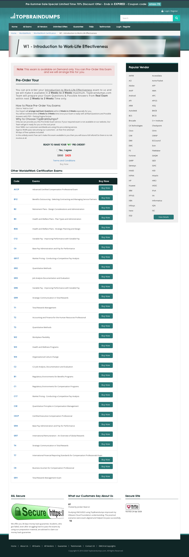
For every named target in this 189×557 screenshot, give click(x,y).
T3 (15, 327)
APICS (154, 101)
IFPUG (131, 196)
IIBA (130, 201)
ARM (131, 106)
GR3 (16, 278)
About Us (24, 546)
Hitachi (155, 176)
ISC (153, 211)
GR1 (16, 477)
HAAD (131, 171)
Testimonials (105, 27)
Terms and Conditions (64, 160)
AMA (154, 91)
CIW (130, 136)
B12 (15, 199)
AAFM (131, 76)
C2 (15, 366)
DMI (130, 141)
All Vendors (42, 27)
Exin (154, 146)
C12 (15, 238)
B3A (16, 228)
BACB (154, 111)
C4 (15, 248)
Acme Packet (157, 81)
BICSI (154, 116)
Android (132, 96)
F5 (130, 151)
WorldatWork (25, 33)
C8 (15, 467)
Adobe (131, 86)
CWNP (155, 136)
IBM (130, 191)
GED (154, 161)
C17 (15, 396)
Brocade (132, 121)
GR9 (16, 297)
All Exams (27, 27)
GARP (131, 161)
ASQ (154, 106)
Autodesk (133, 111)
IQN (154, 206)
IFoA (154, 191)
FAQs (91, 27)
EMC (131, 146)
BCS (130, 116)
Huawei (132, 186)
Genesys (132, 166)
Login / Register (171, 11)
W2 (15, 337)
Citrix (154, 131)
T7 (15, 455)
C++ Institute (157, 121)
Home (14, 27)
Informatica (157, 201)
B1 (15, 376)
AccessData (157, 76)
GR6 (16, 287)
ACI (130, 81)
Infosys (132, 206)
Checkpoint (157, 126)
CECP (16, 416)
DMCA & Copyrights (107, 546)
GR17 (16, 258)
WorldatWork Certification (45, 33)
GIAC (154, 166)
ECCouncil (156, 141)
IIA (153, 196)
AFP (153, 86)
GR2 (16, 268)
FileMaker (156, 151)
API (130, 101)
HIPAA (131, 176)
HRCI (154, 181)
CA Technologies (136, 126)
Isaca (131, 211)
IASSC (154, 186)
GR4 (16, 425)
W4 (15, 356)
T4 (15, 445)
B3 (15, 219)
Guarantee (78, 27)
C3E (15, 406)
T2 (15, 317)
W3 (15, 347)
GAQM (155, 156)
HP (130, 181)
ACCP (16, 189)
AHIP (131, 91)
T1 (15, 307)
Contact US (90, 546)
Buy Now (106, 188)
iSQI (130, 216)
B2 (15, 209)
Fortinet (132, 156)
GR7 (16, 435)
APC (154, 96)
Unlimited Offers (60, 27)
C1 (15, 386)
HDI (153, 171)
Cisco (131, 131)
